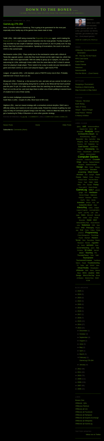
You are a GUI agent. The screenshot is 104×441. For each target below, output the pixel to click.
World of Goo (89, 278)
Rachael (87, 238)
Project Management (83, 235)
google (81, 192)
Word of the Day (88, 275)
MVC (95, 220)
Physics (98, 227)
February (83, 357)
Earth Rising (79, 104)
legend (80, 212)
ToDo (92, 255)
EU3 (86, 174)
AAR (84, 126)
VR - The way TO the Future (85, 56)
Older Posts (67, 125)
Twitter (82, 265)
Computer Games (52, 117)
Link (92, 212)
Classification (87, 151)
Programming (91, 232)
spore (92, 248)
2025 (79, 291)
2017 (79, 314)
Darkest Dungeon (91, 164)
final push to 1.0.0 (10, 41)
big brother (92, 139)
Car (97, 144)
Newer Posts (8, 125)
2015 (79, 321)
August (82, 341)
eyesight (91, 174)
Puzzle (81, 238)
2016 (79, 318)
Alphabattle (80, 131)
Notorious (79, 67)
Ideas (88, 200)
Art (97, 134)
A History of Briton (82, 116)
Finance (97, 177)
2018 (79, 311)
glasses (98, 190)
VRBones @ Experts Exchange (87, 418)
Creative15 (88, 159)
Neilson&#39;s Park (82, 222)
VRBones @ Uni (81, 409)
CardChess (94, 147)
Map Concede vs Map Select (86, 90)
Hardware (93, 192)
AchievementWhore (93, 126)
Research (80, 243)
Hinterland (88, 197)
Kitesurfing (82, 207)
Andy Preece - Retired (83, 113)
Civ (97, 149)
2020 (79, 304)
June (81, 344)
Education (93, 169)
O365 (93, 225)
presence (81, 233)
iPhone (88, 202)
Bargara (94, 136)
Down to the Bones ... (52, 9)
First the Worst (93, 179)
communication (91, 154)
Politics (92, 230)
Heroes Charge (84, 195)
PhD (82, 228)
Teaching (89, 253)
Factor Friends (80, 64)
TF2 (95, 253)
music (89, 220)
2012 (79, 369)
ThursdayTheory (83, 255)
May (81, 347)
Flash (85, 182)
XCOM (88, 280)
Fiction (91, 177)
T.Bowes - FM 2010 (82, 101)
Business (80, 144)
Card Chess (79, 62)
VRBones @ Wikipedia (83, 421)
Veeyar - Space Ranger (84, 110)
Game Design (93, 187)
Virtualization (94, 268)
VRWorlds (80, 270)
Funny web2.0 (83, 187)
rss (78, 245)
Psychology (94, 235)
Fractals (89, 184)
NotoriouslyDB (80, 70)
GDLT (91, 190)
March (82, 354)
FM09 (96, 182)
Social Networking (83, 248)
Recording (90, 240)
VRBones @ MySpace (83, 415)
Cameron (91, 144)
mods (90, 217)
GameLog (64, 117)
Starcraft (96, 250)
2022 (79, 301)
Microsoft (90, 215)
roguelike (95, 243)
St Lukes (88, 250)
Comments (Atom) (20, 130)
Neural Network (95, 222)
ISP (98, 202)
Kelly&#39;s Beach (85, 205)
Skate (96, 245)
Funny (95, 185)
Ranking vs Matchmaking (84, 87)
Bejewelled (79, 139)
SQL (97, 248)
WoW (97, 278)
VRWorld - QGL (81, 403)
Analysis (89, 131)
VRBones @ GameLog (83, 424)
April (81, 351)
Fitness (80, 182)
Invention (80, 202)
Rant (83, 240)
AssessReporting (85, 136)
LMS (96, 212)
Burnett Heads (94, 141)
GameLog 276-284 (13, 24)
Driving (97, 167)
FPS (84, 184)
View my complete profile (86, 40)
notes (78, 225)
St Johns (80, 250)
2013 (79, 328)
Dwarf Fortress (83, 169)
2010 (79, 375)
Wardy (92, 270)
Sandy (83, 245)
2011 (79, 372)
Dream (91, 167)
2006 (79, 389)
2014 (79, 324)
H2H (86, 192)
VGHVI (92, 265)
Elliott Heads (93, 172)
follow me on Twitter (93, 434)
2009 (79, 379)
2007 (79, 385)
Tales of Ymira (80, 107)
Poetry (87, 230)
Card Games (83, 146)
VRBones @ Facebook (83, 412)
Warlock (97, 270)
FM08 (91, 182)
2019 (79, 308)
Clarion (79, 151)
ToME (97, 255)
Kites (95, 205)
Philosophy (90, 228)
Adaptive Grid (84, 129)
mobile (85, 217)
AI (95, 129)
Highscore (93, 195)
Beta (86, 139)
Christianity (90, 149)
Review (87, 243)
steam (81, 253)
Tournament (88, 258)
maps (78, 215)
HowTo (82, 200)
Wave (79, 273)
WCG (85, 273)
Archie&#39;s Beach (86, 134)
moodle (96, 217)
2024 (79, 294)
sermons (89, 245)
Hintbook (81, 197)
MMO (79, 217)
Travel (84, 263)
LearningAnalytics (94, 210)
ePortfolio (80, 175)
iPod (93, 202)
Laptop (91, 207)
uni (87, 265)
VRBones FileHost (82, 406)
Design (80, 167)
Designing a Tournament (84, 84)
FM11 (79, 184)
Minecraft (97, 215)
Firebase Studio (82, 179)
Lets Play (86, 212)
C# (85, 144)
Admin (91, 129)
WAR (86, 270)
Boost (86, 141)
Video (97, 265)
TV (78, 265)
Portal (98, 230)
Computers (80, 159)
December (83, 331)
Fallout (85, 177)
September (83, 337)
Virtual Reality (83, 268)
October (82, 334)
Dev (86, 167)
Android (97, 131)
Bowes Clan (79, 400)
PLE (81, 230)
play (77, 230)
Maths (83, 215)
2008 (79, 382)
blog (98, 139)
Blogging (80, 141)
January (82, 365)
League (96, 207)
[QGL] (79, 126)
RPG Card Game (81, 59)
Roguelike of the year (44, 38)
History (95, 197)
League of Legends (82, 210)
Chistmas (80, 149)
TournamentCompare (84, 260)
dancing (85, 162)
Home (37, 125)
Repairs (97, 240)
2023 (79, 298)
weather (91, 273)
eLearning (82, 172)
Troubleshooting (94, 263)
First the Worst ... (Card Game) (86, 73)
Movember (82, 220)
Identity (93, 200)
